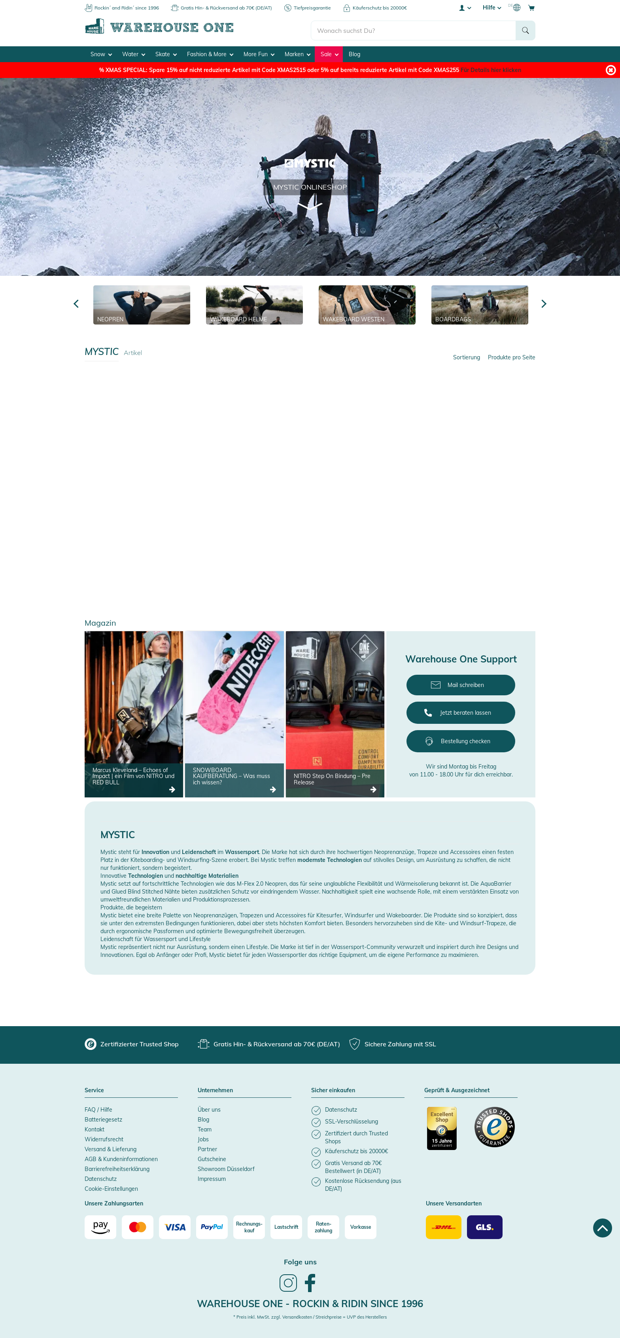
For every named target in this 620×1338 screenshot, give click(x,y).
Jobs (203, 1137)
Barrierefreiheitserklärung (117, 1167)
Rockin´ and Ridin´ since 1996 (127, 8)
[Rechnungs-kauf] (249, 1225)
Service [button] (94, 1089)
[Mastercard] (137, 1225)
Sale (329, 51)
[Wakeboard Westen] (367, 303)
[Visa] (175, 1225)
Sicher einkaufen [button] (333, 1089)
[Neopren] (141, 303)
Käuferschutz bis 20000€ (380, 8)
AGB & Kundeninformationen (121, 1157)
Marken (297, 51)
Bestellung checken (465, 739)
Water (133, 51)
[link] (288, 1288)
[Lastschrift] (286, 1225)
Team (205, 1127)
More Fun (259, 51)
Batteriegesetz (103, 1117)
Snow (101, 51)
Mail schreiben (466, 683)
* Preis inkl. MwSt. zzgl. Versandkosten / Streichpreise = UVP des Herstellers (310, 1315)
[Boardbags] (479, 303)
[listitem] (358, 1109)
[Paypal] (212, 1225)
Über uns (209, 1107)
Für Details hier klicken (491, 67)
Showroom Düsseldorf (226, 1167)
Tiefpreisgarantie (312, 8)
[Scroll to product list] (310, 204)
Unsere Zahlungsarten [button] (114, 1202)
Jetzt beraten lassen (465, 710)
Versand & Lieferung (110, 1147)
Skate (166, 51)
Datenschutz (101, 1176)
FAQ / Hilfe (98, 1107)
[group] (132, 1042)
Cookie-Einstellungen (111, 1186)
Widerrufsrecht (104, 1137)
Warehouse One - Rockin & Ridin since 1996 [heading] (310, 1301)
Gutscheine (212, 1157)
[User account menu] (464, 7)
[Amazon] (100, 1225)
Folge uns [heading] (300, 1259)
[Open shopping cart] (531, 7)
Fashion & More (210, 51)
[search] (413, 28)
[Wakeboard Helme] (254, 303)
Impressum (212, 1176)
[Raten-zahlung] (323, 1225)
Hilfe (492, 7)
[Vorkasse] (360, 1225)
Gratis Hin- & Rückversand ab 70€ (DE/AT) (226, 8)
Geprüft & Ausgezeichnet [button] (457, 1089)
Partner (207, 1147)
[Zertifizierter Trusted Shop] (447, 1130)
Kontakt (94, 1127)
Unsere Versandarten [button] (454, 1202)
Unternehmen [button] (215, 1089)
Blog (354, 51)
